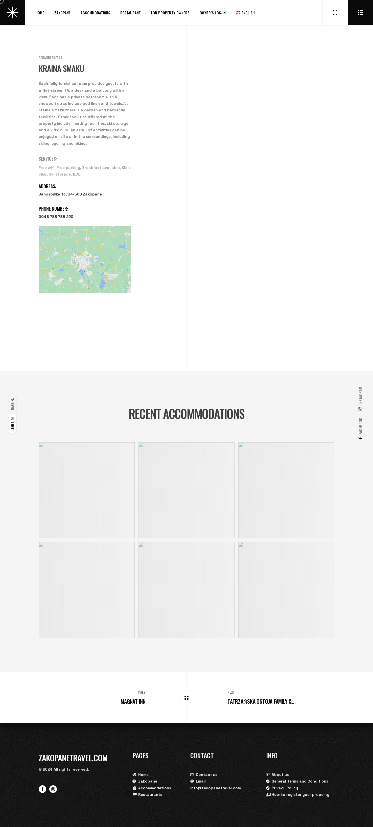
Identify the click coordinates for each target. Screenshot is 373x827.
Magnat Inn (133, 701)
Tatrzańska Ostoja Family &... (261, 701)
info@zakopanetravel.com (215, 788)
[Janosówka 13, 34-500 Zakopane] (85, 259)
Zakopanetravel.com (73, 758)
